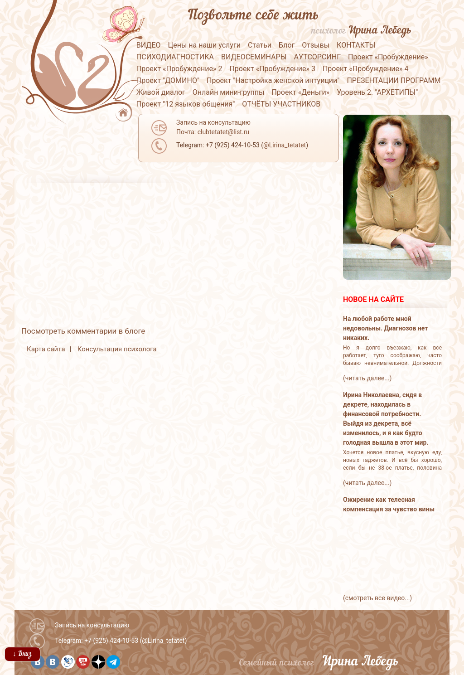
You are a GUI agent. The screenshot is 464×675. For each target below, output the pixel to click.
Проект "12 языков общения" (185, 104)
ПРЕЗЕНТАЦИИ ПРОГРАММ (393, 80)
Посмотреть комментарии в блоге (83, 330)
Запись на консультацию (92, 625)
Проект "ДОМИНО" (167, 80)
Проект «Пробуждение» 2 (179, 68)
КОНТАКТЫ (356, 45)
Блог (287, 45)
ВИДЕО (148, 45)
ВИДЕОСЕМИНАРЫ (254, 57)
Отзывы (315, 45)
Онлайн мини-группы (229, 92)
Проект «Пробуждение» (388, 57)
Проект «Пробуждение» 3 (272, 68)
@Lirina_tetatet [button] (284, 145)
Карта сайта (46, 349)
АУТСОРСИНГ (317, 57)
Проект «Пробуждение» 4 (366, 68)
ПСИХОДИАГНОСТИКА (175, 57)
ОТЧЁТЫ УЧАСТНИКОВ (281, 104)
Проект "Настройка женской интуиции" (273, 80)
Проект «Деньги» (300, 92)
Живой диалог (160, 92)
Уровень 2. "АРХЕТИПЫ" (377, 92)
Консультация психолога (117, 349)
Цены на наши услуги (204, 45)
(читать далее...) (367, 378)
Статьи (259, 45)
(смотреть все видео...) (377, 598)
